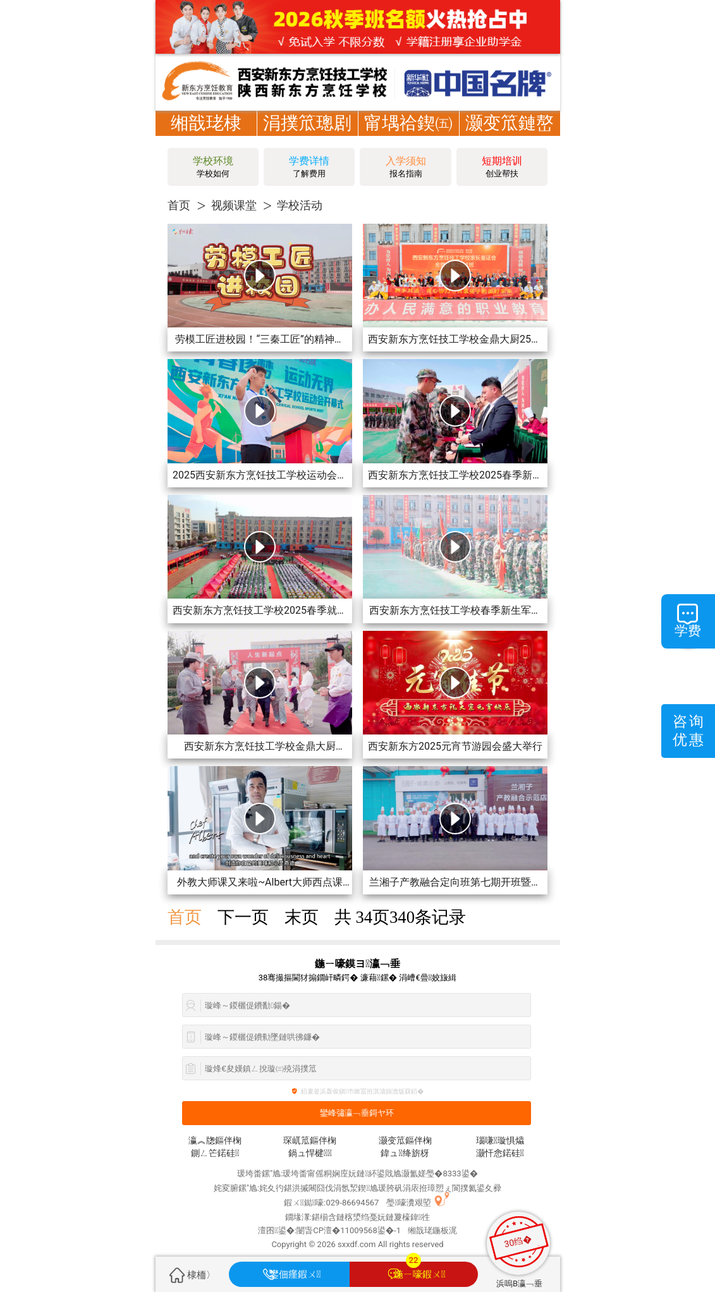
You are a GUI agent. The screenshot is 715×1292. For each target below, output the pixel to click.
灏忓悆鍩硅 (500, 1153)
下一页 (243, 917)
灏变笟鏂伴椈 (405, 1140)
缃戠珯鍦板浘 (432, 1230)
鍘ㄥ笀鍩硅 (215, 1153)
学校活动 (299, 205)
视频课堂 (234, 205)
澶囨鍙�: (277, 1230)
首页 (179, 205)
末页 (301, 917)
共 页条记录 (400, 917)
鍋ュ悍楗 (310, 1153)
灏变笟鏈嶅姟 (509, 136)
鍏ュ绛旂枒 (405, 1153)
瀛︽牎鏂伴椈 (214, 1140)
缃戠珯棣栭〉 (206, 136)
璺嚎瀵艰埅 (408, 1202)
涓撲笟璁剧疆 (307, 136)
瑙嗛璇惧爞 (500, 1140)
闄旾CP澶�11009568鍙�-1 (348, 1230)
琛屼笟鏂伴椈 (309, 1140)
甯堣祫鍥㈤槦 (408, 136)
